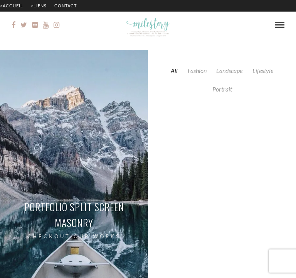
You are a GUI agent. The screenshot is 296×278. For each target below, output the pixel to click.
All (174, 70)
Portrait (222, 89)
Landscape (229, 70)
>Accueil (11, 5)
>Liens (39, 5)
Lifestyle (262, 70)
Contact (65, 5)
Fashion (197, 70)
